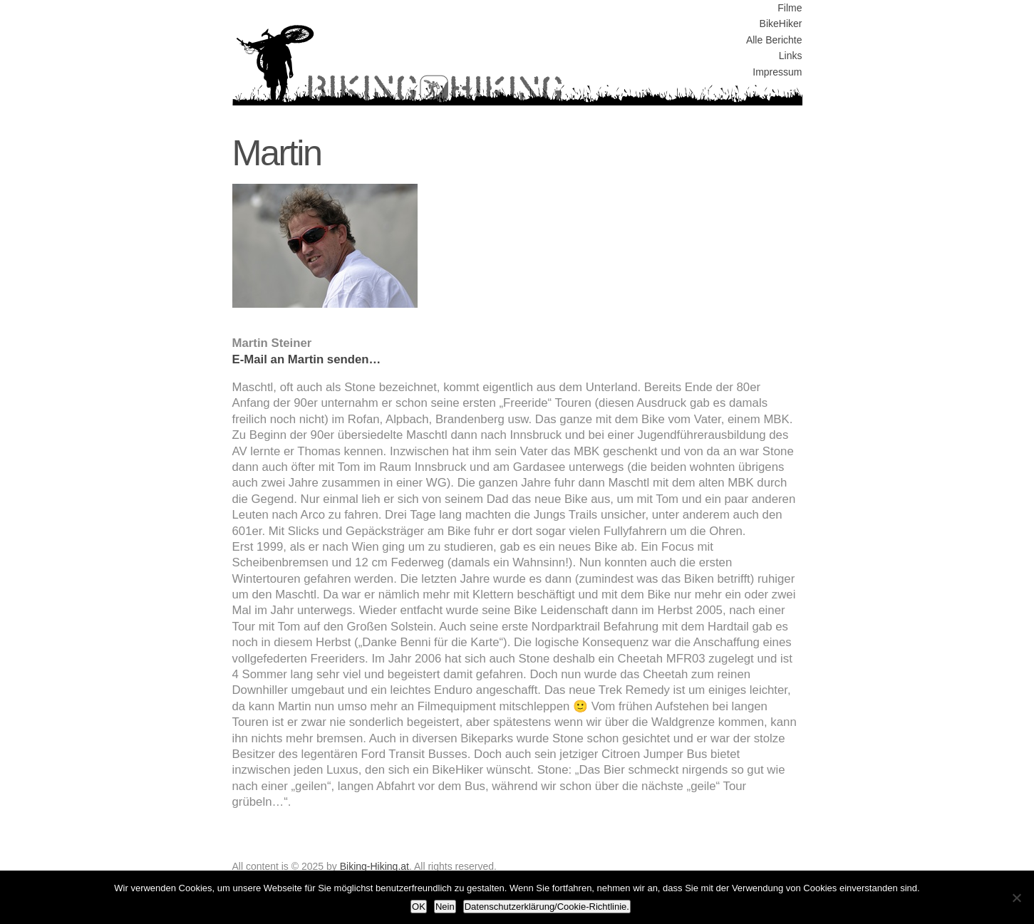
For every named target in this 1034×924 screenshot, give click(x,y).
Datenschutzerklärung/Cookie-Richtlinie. (547, 906)
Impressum (777, 72)
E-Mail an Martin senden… (306, 359)
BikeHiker (781, 23)
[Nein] (1016, 898)
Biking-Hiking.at (374, 866)
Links (790, 55)
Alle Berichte (774, 40)
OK (418, 906)
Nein (445, 906)
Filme (789, 8)
